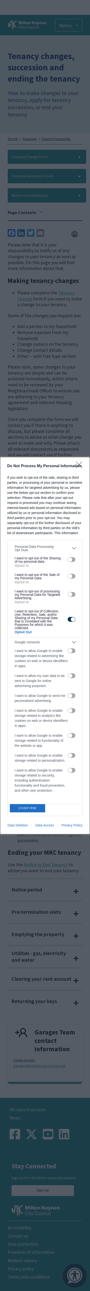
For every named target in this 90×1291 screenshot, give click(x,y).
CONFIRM (27, 808)
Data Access (44, 825)
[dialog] (45, 645)
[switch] (71, 559)
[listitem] (45, 548)
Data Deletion (18, 825)
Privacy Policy (71, 825)
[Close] (80, 466)
